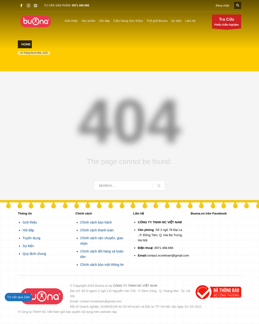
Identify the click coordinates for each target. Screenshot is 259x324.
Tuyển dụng (31, 238)
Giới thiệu (30, 222)
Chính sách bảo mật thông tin (102, 265)
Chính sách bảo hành (96, 222)
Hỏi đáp (28, 230)
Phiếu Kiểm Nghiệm (226, 23)
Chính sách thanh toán (97, 230)
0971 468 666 (80, 5)
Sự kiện (28, 246)
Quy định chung (34, 254)
